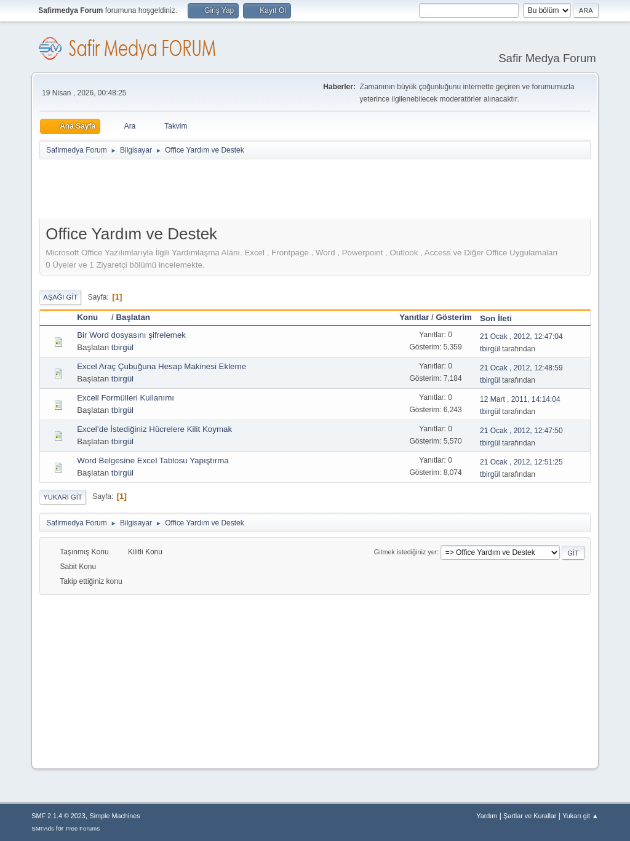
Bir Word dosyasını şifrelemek (131, 335)
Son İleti (496, 318)
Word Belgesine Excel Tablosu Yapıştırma (152, 460)
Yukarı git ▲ (580, 815)
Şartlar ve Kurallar (529, 815)
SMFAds (42, 828)
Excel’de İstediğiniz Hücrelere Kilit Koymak (154, 429)
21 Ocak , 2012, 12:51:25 (521, 462)
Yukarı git (62, 497)
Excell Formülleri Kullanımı (125, 397)
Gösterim (454, 317)
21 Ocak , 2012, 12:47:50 (521, 430)
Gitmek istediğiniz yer (405, 552)
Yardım (486, 815)
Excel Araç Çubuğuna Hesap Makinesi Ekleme (161, 366)
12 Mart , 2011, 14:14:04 (520, 399)
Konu (93, 317)
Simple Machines (115, 815)
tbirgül (122, 347)
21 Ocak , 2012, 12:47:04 (521, 336)
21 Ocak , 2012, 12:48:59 (521, 368)
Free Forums (82, 828)
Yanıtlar (414, 317)
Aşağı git (60, 297)
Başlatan (133, 317)
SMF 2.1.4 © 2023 (58, 815)
